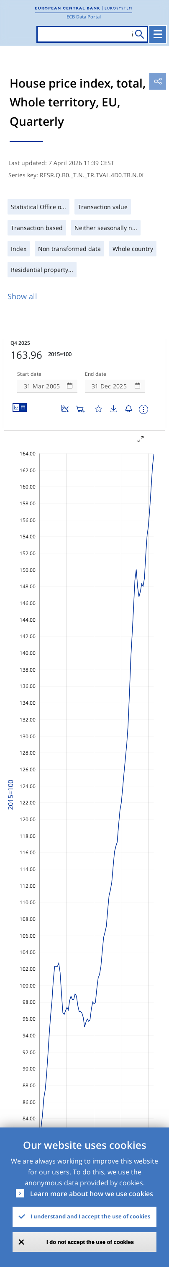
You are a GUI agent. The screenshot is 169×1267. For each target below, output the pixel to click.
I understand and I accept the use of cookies (90, 1216)
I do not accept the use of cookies (90, 1242)
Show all (22, 296)
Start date (29, 374)
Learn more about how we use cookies (91, 1193)
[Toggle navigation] (157, 34)
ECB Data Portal (84, 16)
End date (96, 374)
